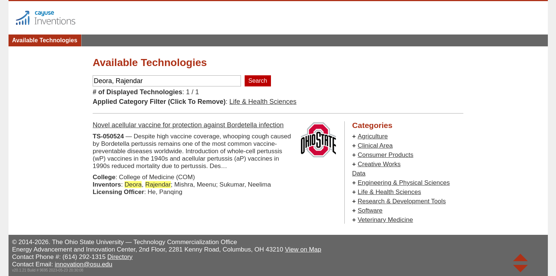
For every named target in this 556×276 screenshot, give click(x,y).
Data (358, 173)
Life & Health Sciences (263, 101)
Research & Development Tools (402, 201)
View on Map (303, 249)
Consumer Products (385, 154)
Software (370, 210)
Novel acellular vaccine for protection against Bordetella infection (188, 125)
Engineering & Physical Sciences (404, 182)
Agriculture (373, 136)
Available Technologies (44, 40)
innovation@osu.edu (83, 264)
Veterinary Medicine (385, 219)
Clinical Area (375, 145)
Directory (120, 256)
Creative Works (379, 164)
